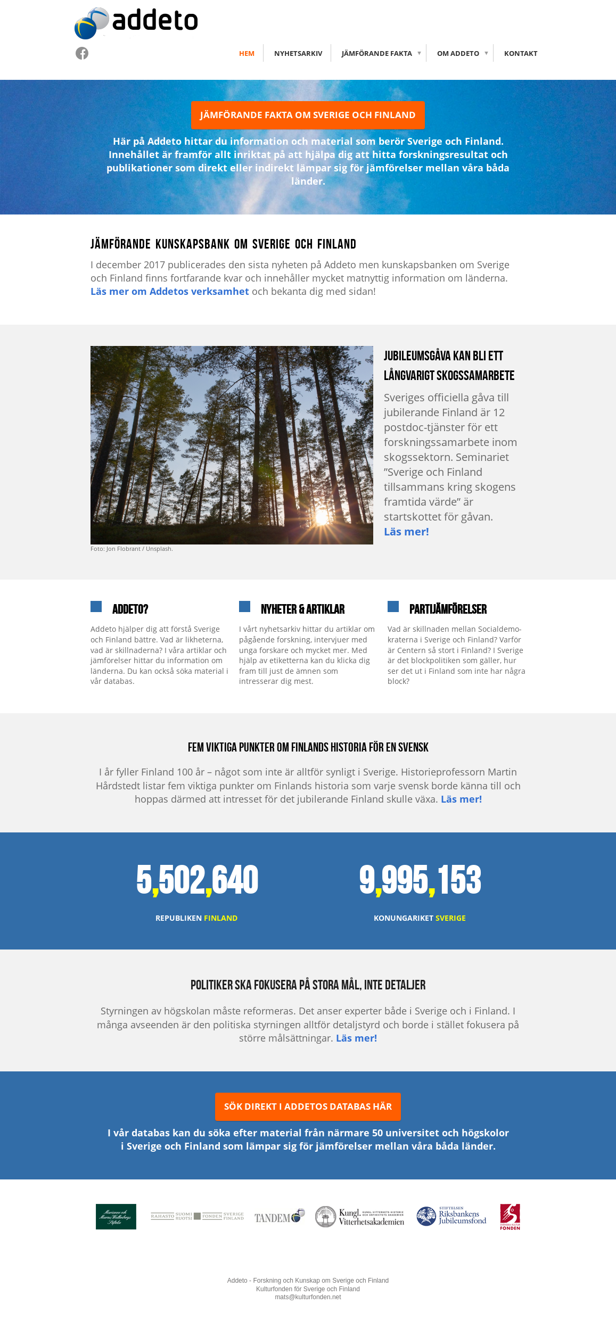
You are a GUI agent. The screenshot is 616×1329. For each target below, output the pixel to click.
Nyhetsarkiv (298, 53)
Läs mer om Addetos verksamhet (170, 291)
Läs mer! (406, 531)
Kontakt (521, 53)
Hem (246, 53)
